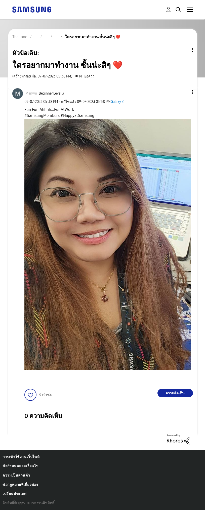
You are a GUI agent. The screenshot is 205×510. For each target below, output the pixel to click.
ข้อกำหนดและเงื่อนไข (21, 466)
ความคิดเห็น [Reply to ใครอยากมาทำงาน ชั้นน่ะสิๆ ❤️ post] (175, 393)
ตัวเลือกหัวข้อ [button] (184, 50)
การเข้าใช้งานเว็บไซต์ (21, 457)
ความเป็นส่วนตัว (16, 475)
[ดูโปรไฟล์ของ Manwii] (31, 93)
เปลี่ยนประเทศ (15, 494)
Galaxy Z (117, 102)
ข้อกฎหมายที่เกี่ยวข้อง (20, 485)
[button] (184, 92)
